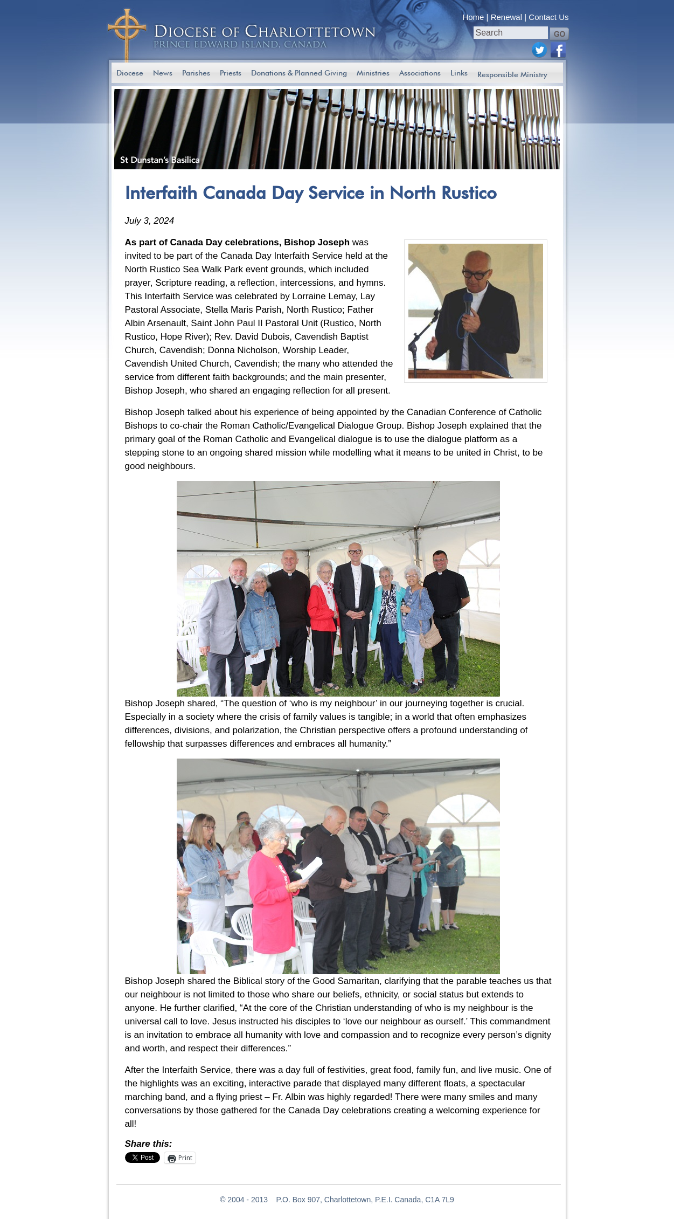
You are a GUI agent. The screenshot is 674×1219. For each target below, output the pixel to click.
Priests (230, 72)
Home (473, 17)
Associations (420, 72)
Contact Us (548, 17)
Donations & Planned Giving (299, 72)
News (162, 72)
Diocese (129, 72)
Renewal (506, 17)
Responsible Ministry (512, 74)
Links (459, 72)
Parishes (196, 72)
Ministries (373, 72)
